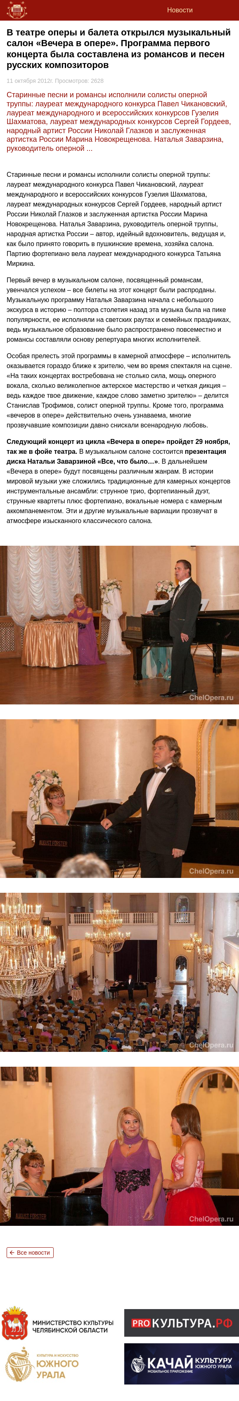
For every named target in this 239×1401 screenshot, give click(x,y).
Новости (180, 10)
